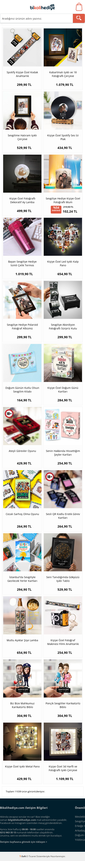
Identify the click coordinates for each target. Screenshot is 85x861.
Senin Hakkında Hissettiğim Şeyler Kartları (63, 452)
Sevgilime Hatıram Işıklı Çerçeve (22, 137)
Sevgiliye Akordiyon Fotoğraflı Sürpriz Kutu (63, 326)
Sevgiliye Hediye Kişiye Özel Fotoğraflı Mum (63, 200)
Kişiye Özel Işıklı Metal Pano (22, 766)
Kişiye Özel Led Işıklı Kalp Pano (63, 263)
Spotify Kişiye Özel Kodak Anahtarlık (22, 74)
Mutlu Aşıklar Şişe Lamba (22, 640)
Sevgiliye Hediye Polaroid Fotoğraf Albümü (22, 326)
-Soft (23, 856)
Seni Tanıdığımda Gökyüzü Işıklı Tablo (62, 579)
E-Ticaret (31, 856)
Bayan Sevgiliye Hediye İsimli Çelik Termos (22, 263)
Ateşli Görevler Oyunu (22, 451)
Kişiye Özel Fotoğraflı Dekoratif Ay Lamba (22, 200)
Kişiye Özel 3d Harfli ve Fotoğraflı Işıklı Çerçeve (63, 768)
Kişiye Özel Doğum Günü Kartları (62, 389)
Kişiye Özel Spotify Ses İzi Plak (63, 137)
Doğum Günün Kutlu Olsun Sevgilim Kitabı (22, 389)
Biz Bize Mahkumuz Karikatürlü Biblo (22, 705)
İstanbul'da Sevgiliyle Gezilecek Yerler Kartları (22, 579)
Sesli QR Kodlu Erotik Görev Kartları (63, 515)
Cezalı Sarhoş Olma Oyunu (22, 514)
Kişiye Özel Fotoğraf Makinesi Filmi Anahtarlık (63, 642)
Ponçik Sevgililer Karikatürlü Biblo (63, 705)
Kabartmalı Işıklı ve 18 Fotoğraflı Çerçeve (63, 74)
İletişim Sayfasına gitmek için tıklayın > (23, 841)
